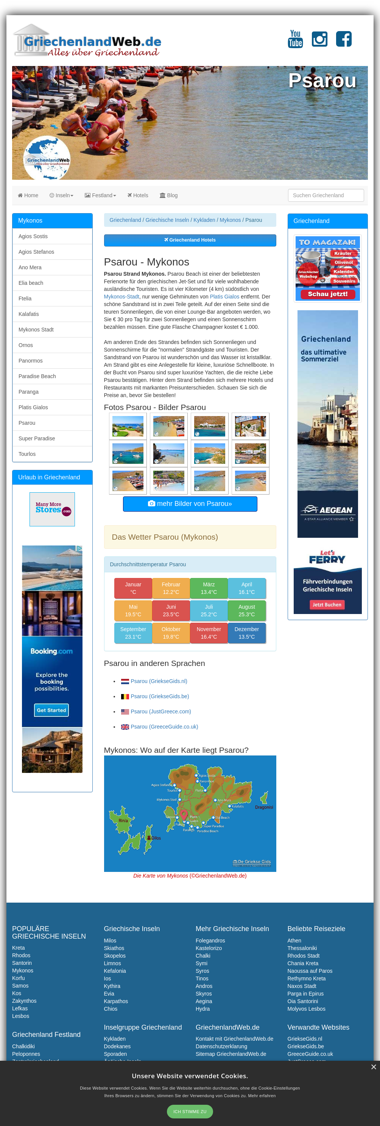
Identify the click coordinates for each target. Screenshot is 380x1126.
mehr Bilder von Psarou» (190, 503)
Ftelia (25, 298)
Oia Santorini (303, 1001)
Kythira (112, 986)
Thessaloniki (302, 948)
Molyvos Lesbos (306, 1009)
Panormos (31, 361)
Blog (169, 195)
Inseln (61, 195)
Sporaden (115, 1054)
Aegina (204, 1001)
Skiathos (114, 948)
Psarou (27, 423)
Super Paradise (37, 438)
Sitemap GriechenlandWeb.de (231, 1054)
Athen (295, 941)
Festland (100, 195)
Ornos (26, 345)
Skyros (204, 994)
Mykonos (230, 220)
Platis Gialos (225, 297)
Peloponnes (26, 1054)
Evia (109, 994)
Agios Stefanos (36, 252)
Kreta (18, 948)
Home (28, 195)
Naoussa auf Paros (310, 971)
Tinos (202, 978)
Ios (107, 978)
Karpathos (116, 1001)
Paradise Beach (37, 376)
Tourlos (27, 454)
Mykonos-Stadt (121, 297)
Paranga (29, 392)
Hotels (138, 195)
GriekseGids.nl (305, 1039)
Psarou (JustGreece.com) (156, 711)
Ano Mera (30, 267)
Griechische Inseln (167, 220)
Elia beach (31, 283)
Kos (16, 993)
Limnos (112, 963)
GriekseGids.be (306, 1046)
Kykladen (204, 220)
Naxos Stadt (302, 986)
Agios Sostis (33, 236)
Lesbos (20, 1016)
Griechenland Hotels (190, 240)
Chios (111, 1009)
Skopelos (115, 956)
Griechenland (125, 220)
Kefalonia (115, 971)
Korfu (18, 978)
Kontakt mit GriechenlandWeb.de (234, 1039)
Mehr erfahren (262, 1095)
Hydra (203, 1009)
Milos (110, 941)
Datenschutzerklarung (221, 1046)
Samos (20, 986)
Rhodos (21, 955)
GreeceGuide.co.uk (310, 1054)
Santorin (22, 963)
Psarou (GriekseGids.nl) (154, 681)
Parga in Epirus (306, 994)
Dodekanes (117, 1046)
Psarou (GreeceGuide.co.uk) (159, 727)
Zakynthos (24, 1001)
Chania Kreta (303, 963)
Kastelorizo (209, 948)
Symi (201, 963)
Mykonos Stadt (36, 330)
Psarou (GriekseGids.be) (155, 696)
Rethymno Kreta (307, 978)
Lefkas (20, 1008)
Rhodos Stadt (304, 956)
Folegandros (210, 941)
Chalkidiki (23, 1046)
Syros (202, 971)
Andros (204, 986)
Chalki (203, 956)
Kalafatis (29, 314)
